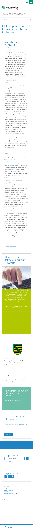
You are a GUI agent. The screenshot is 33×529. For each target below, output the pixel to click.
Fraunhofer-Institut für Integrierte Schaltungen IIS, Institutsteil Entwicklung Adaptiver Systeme (14, 14)
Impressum (7, 514)
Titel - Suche (27, 2)
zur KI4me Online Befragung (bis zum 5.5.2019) (16, 323)
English (20, 2)
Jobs (5, 511)
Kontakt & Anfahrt (9, 512)
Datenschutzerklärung (10, 516)
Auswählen (27, 480)
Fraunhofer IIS (9, 484)
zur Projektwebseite (11, 262)
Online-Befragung (12, 182)
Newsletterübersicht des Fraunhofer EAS (16, 447)
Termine (6, 509)
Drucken (9, 457)
